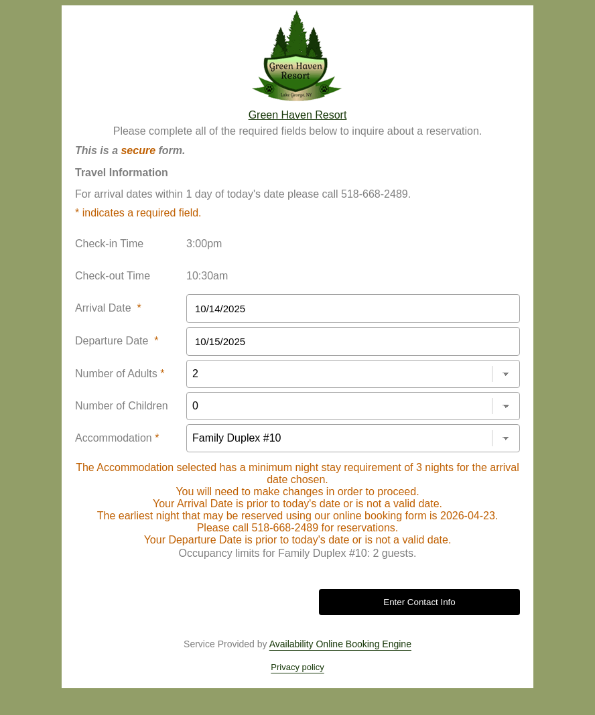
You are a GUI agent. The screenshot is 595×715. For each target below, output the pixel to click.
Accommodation (117, 438)
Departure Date (117, 340)
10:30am (207, 275)
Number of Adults (119, 373)
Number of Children (121, 405)
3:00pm (204, 243)
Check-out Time (112, 275)
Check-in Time (109, 243)
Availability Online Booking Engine (340, 644)
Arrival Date (108, 308)
